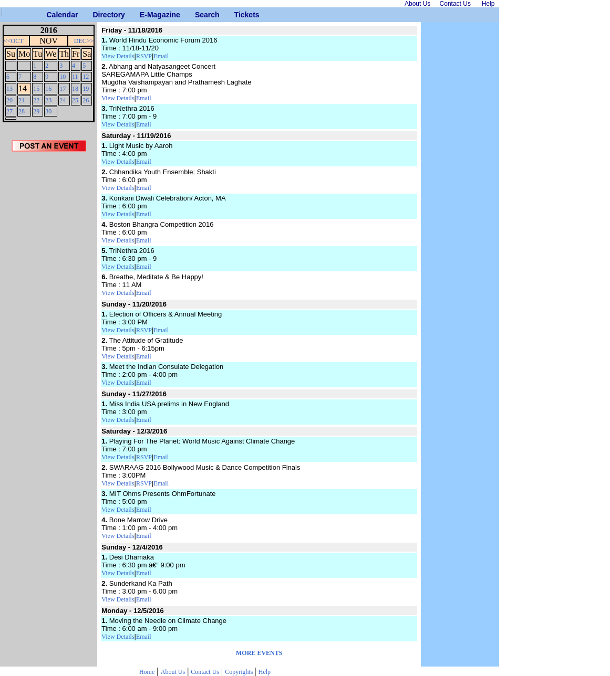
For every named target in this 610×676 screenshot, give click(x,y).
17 (62, 88)
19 (85, 88)
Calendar (51, 14)
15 (36, 88)
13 (9, 88)
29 (36, 111)
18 (75, 88)
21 (21, 100)
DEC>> (84, 41)
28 (21, 111)
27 (9, 111)
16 (48, 88)
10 (62, 76)
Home (146, 671)
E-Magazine (144, 14)
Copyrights (239, 671)
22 (36, 100)
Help (265, 671)
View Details (117, 56)
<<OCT (14, 41)
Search (199, 14)
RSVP (144, 56)
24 (62, 100)
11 (75, 76)
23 (48, 100)
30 (48, 111)
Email (161, 56)
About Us (173, 671)
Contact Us (205, 671)
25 (75, 100)
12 (85, 76)
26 (85, 100)
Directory (96, 14)
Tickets (238, 14)
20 (9, 100)
